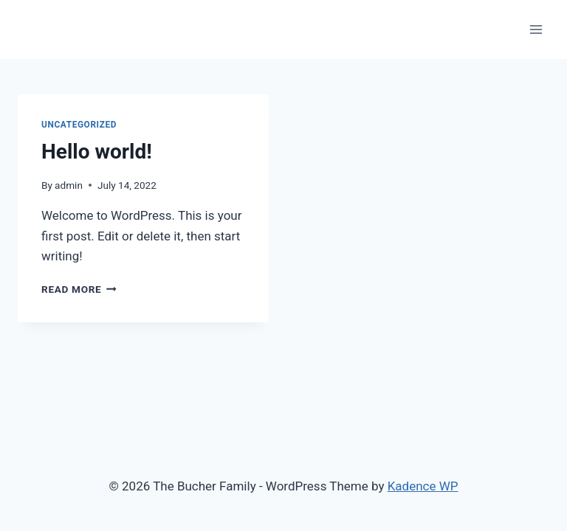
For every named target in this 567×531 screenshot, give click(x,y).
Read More (79, 289)
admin (69, 185)
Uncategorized (79, 124)
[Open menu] (535, 29)
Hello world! (96, 151)
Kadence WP (423, 486)
